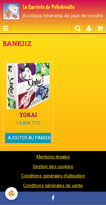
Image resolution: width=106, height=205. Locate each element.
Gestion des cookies (53, 166)
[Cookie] (11, 193)
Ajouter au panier (29, 138)
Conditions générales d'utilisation (53, 176)
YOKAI (28, 114)
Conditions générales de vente (53, 185)
